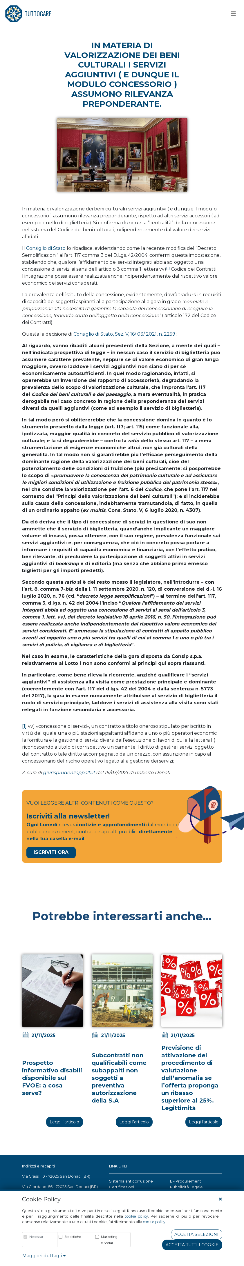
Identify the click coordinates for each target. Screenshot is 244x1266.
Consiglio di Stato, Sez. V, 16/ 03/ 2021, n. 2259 (124, 334)
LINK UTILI (118, 1166)
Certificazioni (121, 1187)
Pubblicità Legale (186, 1187)
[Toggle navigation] (233, 13)
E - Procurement (185, 1181)
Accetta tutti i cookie (192, 1244)
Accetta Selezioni (196, 1234)
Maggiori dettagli (44, 1255)
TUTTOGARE (28, 13)
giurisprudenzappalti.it (69, 772)
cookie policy (136, 1216)
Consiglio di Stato (46, 248)
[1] (24, 726)
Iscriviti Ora (51, 852)
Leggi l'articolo (64, 1122)
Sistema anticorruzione (131, 1181)
